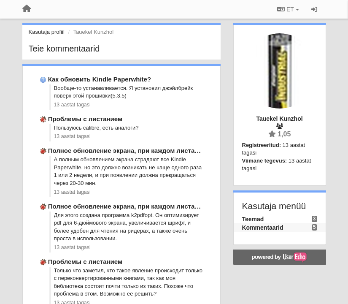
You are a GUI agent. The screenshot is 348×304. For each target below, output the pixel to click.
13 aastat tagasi (72, 105)
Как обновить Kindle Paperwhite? (99, 79)
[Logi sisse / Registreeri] (314, 9)
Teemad (253, 219)
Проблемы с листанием (85, 118)
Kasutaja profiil (47, 32)
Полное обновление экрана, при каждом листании (127, 150)
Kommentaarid (262, 227)
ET (288, 9)
